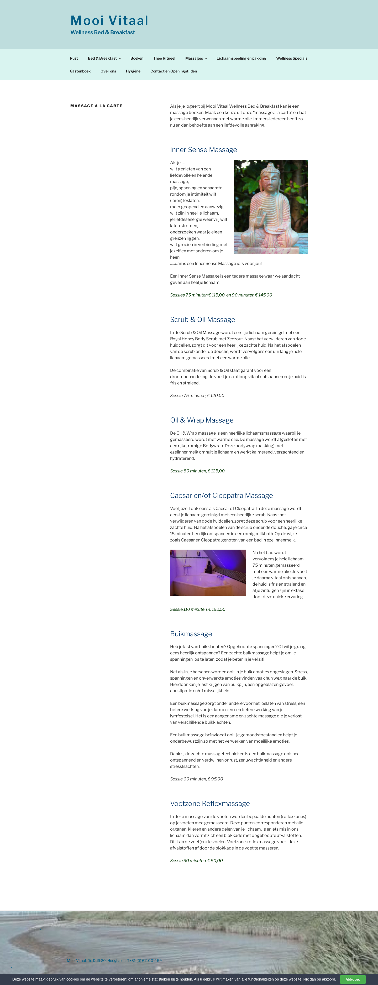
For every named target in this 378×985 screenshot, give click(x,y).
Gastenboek (80, 71)
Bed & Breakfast (105, 58)
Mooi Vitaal (109, 20)
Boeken (136, 58)
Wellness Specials (291, 58)
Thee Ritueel (164, 58)
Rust (74, 58)
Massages (196, 58)
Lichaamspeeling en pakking (241, 58)
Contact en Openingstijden (173, 71)
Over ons (108, 71)
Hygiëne (133, 71)
